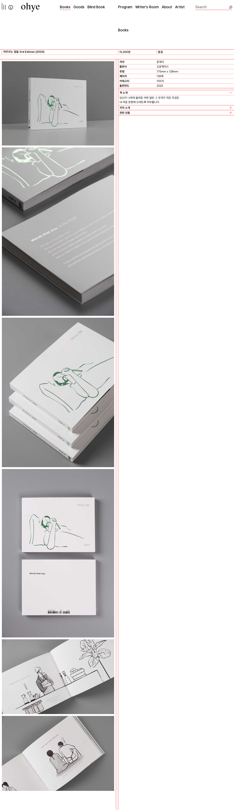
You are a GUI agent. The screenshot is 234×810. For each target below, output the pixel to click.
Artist (180, 7)
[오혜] (30, 7)
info (10, 7)
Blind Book (96, 7)
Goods (78, 7)
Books (65, 7)
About (167, 7)
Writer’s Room (147, 7)
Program (125, 7)
